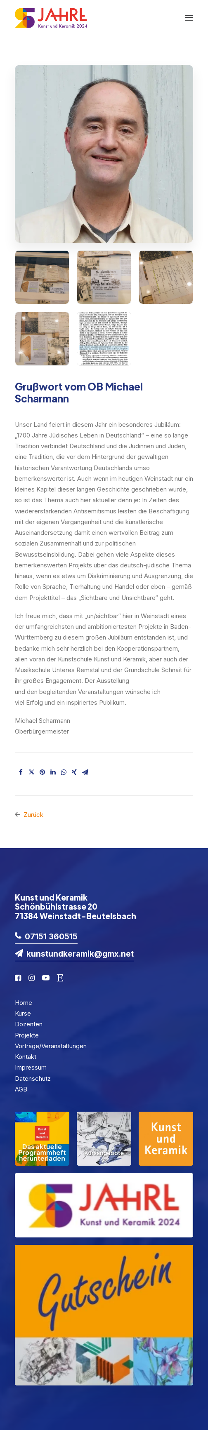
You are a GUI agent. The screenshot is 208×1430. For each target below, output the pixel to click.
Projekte (27, 1035)
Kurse (23, 1013)
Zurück (33, 814)
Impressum (31, 1067)
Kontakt (25, 1057)
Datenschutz (33, 1078)
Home (23, 1003)
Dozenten (29, 1024)
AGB (21, 1089)
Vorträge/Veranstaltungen (51, 1046)
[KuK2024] (51, 17)
